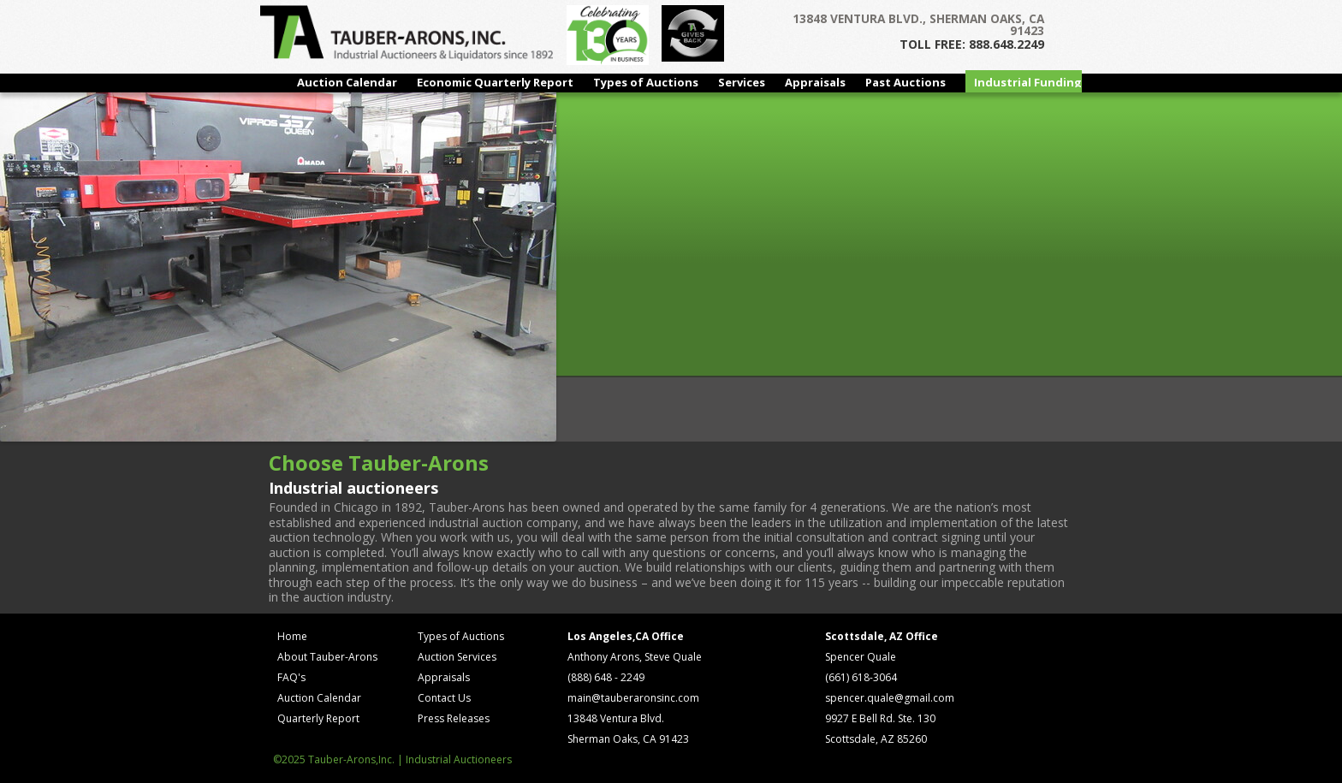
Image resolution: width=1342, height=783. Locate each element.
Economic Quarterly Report (495, 82)
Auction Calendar (347, 82)
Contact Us (444, 698)
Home (292, 636)
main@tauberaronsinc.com (633, 698)
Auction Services (457, 657)
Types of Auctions (645, 82)
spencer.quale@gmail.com (889, 698)
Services (741, 82)
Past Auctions (905, 82)
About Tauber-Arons (327, 657)
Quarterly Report (318, 718)
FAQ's (291, 677)
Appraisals (815, 82)
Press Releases (454, 718)
